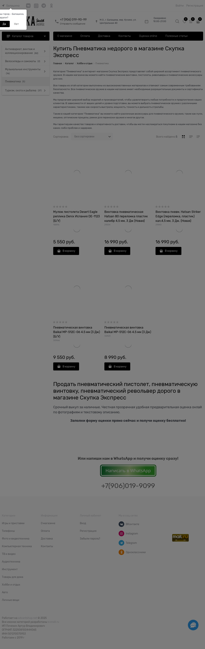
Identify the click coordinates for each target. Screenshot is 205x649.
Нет (16, 23)
